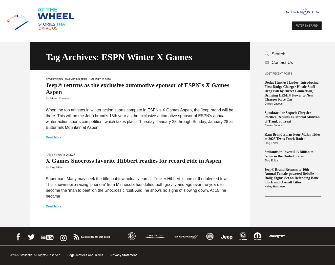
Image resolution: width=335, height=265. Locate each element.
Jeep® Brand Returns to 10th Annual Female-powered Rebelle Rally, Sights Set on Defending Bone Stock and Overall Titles (292, 176)
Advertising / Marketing (63, 79)
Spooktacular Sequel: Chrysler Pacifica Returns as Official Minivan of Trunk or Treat (292, 117)
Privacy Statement (124, 255)
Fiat (209, 236)
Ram (48, 154)
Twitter (31, 236)
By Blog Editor (54, 167)
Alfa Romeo (132, 236)
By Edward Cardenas (57, 98)
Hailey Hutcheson (275, 186)
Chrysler (155, 236)
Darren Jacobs (274, 103)
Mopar (257, 236)
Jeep (84, 79)
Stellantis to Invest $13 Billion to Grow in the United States (289, 154)
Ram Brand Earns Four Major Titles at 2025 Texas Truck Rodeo (292, 137)
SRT (277, 236)
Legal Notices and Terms (85, 255)
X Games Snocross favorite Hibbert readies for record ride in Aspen (133, 160)
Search (278, 54)
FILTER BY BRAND (307, 25)
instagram (63, 236)
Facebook (18, 236)
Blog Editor (271, 142)
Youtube (47, 236)
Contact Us (282, 62)
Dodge (186, 236)
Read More (53, 137)
